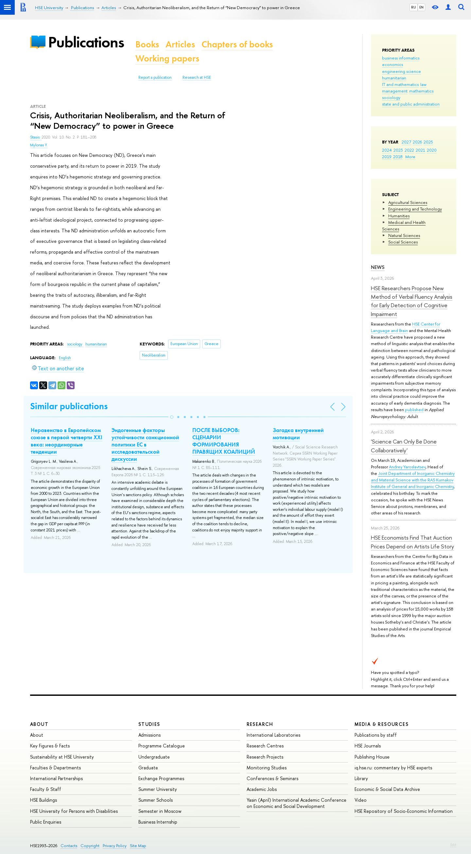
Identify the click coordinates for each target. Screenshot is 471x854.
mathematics (421, 91)
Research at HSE (197, 77)
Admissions (149, 735)
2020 (432, 150)
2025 (428, 142)
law (423, 84)
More (410, 156)
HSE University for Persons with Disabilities (74, 811)
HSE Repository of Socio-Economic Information (404, 811)
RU (413, 7)
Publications (86, 42)
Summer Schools (155, 800)
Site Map (138, 845)
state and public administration (411, 104)
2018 (398, 156)
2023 (398, 150)
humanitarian (394, 78)
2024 (387, 150)
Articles (180, 44)
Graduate (148, 767)
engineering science (401, 71)
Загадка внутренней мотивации (298, 434)
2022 (409, 150)
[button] (171, 417)
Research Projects (265, 757)
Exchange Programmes (161, 778)
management (395, 91)
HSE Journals (368, 746)
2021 (420, 150)
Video (361, 800)
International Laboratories (273, 735)
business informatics (400, 58)
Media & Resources (382, 724)
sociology (391, 97)
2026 (417, 142)
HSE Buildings (43, 800)
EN (421, 7)
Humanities (399, 216)
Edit (453, 844)
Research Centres (265, 746)
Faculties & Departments (55, 767)
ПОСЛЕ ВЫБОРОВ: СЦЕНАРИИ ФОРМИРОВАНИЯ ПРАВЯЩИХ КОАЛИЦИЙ (223, 441)
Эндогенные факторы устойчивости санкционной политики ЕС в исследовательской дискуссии (145, 444)
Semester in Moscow (160, 811)
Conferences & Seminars (272, 778)
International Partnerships (56, 778)
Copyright (89, 845)
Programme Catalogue (161, 746)
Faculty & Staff (45, 789)
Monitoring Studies (267, 767)
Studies (149, 724)
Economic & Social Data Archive (387, 789)
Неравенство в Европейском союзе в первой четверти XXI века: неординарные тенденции (66, 441)
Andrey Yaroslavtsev (407, 467)
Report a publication (155, 77)
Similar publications (69, 406)
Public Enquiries (45, 822)
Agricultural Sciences (407, 202)
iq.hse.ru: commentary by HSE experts (393, 767)
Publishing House (372, 757)
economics (392, 64)
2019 (387, 156)
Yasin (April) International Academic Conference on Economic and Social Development (296, 803)
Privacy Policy (115, 845)
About (39, 724)
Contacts (69, 845)
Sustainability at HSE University (62, 757)
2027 (406, 142)
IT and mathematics (400, 84)
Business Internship (157, 822)
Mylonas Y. (39, 145)
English (65, 357)
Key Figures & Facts (50, 746)
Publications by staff (376, 735)
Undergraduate (154, 757)
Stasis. (36, 137)
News (378, 267)
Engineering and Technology (415, 209)
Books (147, 44)
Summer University (157, 789)
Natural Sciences (404, 235)
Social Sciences (403, 242)
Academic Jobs (262, 789)
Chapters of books (237, 44)
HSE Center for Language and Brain (405, 327)
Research (260, 724)
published (414, 409)
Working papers (167, 58)
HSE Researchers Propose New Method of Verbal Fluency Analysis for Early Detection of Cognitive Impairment (411, 301)
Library (361, 778)
